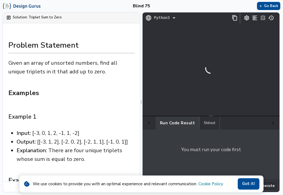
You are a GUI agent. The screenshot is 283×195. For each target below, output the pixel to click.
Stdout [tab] (196, 123)
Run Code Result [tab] (164, 123)
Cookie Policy (210, 184)
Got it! (248, 184)
